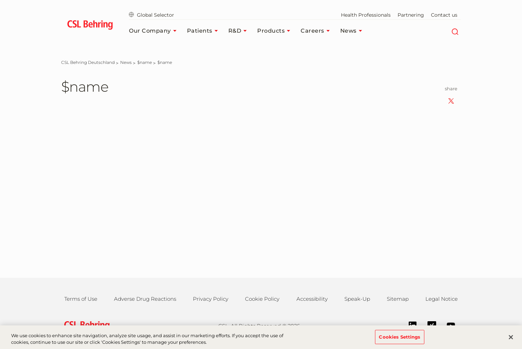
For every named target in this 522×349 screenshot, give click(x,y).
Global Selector (151, 15)
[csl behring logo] (85, 325)
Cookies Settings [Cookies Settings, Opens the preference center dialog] (399, 340)
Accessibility (312, 299)
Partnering (411, 15)
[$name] (144, 62)
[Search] (455, 31)
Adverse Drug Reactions (145, 299)
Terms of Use (80, 299)
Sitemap (398, 299)
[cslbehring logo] (90, 26)
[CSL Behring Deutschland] (88, 62)
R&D (239, 31)
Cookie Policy (262, 299)
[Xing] (428, 325)
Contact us (444, 15)
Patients (204, 31)
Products (275, 31)
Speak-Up (357, 299)
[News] (126, 62)
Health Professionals (366, 15)
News (353, 31)
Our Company (154, 31)
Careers (317, 31)
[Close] (511, 340)
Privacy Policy (210, 299)
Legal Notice (441, 299)
